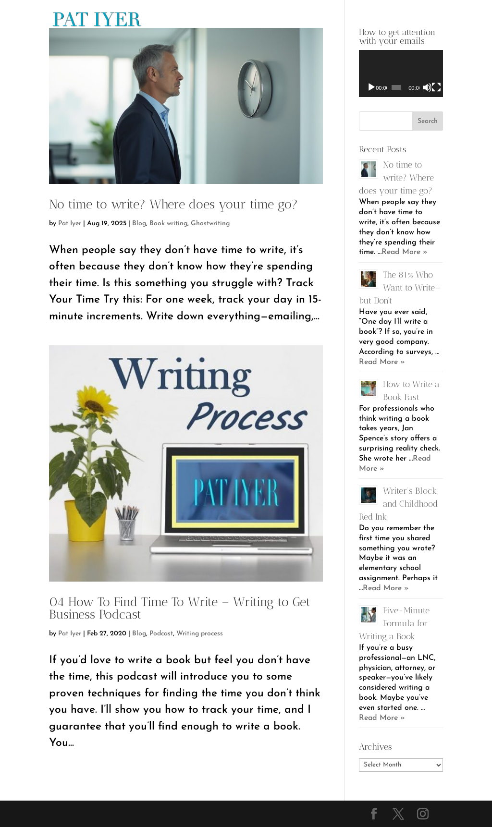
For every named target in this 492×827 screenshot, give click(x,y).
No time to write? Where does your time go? (173, 204)
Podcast (161, 633)
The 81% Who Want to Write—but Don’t (400, 287)
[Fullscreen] (436, 87)
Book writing (168, 223)
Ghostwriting (210, 223)
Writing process (199, 633)
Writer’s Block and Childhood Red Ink (398, 504)
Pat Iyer (69, 223)
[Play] (371, 87)
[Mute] (427, 87)
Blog (139, 223)
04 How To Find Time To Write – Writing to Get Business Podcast (179, 608)
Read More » (404, 252)
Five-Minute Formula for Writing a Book (394, 623)
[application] (401, 73)
